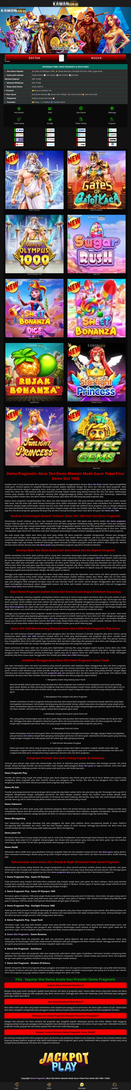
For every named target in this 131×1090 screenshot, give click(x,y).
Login (16, 1086)
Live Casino (81, 110)
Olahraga (112, 110)
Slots (50, 110)
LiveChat (115, 1086)
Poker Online (81, 121)
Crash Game (19, 121)
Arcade (50, 121)
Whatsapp (82, 1086)
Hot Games (19, 110)
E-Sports (112, 121)
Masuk (96, 58)
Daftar (34, 58)
